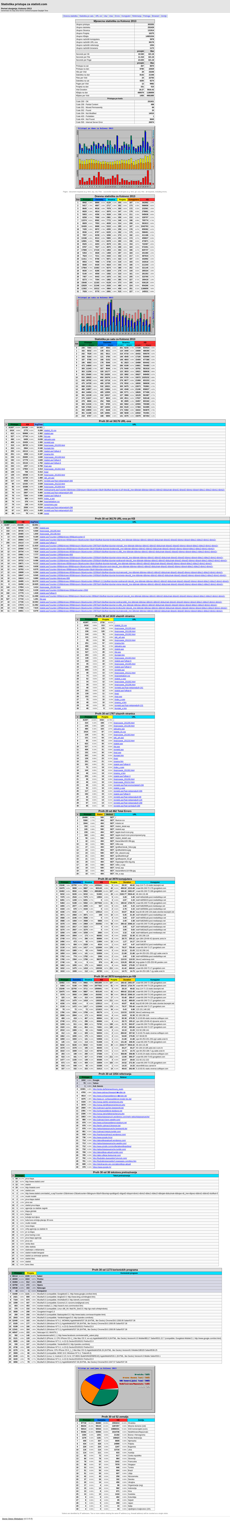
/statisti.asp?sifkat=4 (52, 496)
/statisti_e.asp (120, 679)
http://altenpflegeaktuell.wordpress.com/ (109, 1140)
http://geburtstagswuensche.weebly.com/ (109, 1143)
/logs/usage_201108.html (54, 457)
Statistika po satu (86, 16)
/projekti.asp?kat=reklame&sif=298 (58, 507)
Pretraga (146, 16)
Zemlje (164, 16)
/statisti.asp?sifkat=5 (52, 460)
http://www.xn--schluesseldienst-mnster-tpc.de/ (112, 1099)
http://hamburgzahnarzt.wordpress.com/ (109, 1134)
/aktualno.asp (49, 439)
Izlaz (111, 16)
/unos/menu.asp (50, 504)
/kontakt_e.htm (120, 708)
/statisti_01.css (50, 430)
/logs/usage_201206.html (124, 685)
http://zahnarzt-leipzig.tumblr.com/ (107, 1131)
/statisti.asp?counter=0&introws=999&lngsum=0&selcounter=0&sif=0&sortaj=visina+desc (76, 569)
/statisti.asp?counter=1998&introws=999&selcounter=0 (62, 537)
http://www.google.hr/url (102, 1137)
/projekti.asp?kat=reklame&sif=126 (128, 800)
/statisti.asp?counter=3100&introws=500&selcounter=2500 (64, 590)
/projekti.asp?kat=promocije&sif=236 (129, 785)
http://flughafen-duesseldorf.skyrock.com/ (110, 1158)
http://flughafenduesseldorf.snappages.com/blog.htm (114, 1161)
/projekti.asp (49, 442)
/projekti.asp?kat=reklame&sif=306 (58, 481)
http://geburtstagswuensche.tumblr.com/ (109, 1149)
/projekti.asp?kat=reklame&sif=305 (58, 493)
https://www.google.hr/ (102, 1167)
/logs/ (46, 472)
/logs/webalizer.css (52, 502)
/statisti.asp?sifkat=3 (52, 451)
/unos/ (46, 513)
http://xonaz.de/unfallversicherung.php (108, 1114)
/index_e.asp (49, 499)
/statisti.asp (48, 433)
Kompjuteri (126, 16)
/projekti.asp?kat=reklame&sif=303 (58, 510)
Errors (117, 16)
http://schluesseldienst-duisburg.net (107, 1111)
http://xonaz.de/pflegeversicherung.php (109, 1105)
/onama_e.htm (120, 702)
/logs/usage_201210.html (54, 484)
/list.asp (47, 436)
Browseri (155, 16)
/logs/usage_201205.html (54, 445)
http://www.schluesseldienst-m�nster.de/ (110, 1096)
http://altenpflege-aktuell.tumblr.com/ (108, 1152)
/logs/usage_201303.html (54, 475)
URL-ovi (98, 16)
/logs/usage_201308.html (54, 487)
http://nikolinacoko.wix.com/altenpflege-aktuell (112, 1164)
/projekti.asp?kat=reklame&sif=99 (127, 797)
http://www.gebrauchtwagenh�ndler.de (109, 1092)
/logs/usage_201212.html (124, 673)
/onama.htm (49, 454)
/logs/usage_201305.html (124, 664)
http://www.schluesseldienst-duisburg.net (110, 1123)
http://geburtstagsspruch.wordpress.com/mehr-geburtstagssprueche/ (121, 1117)
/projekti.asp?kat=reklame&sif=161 (128, 688)
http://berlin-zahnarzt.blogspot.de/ (107, 1126)
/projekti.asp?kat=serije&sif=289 (127, 806)
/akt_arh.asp (49, 478)
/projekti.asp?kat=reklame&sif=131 (128, 705)
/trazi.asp (48, 466)
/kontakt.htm (49, 448)
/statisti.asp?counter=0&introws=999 (55, 578)
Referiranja (136, 16)
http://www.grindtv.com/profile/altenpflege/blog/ (112, 1146)
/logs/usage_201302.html (54, 469)
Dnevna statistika (70, 16)
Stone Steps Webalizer (12, 1519)
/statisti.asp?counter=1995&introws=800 (56, 555)
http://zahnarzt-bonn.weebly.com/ (106, 1120)
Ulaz (105, 16)
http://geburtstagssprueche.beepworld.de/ (110, 1128)
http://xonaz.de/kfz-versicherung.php (108, 1102)
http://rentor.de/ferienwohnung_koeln (108, 1089)
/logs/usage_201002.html (124, 682)
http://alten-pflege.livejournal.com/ (107, 1155)
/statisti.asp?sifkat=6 (52, 463)
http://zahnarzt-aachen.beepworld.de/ (108, 1108)
